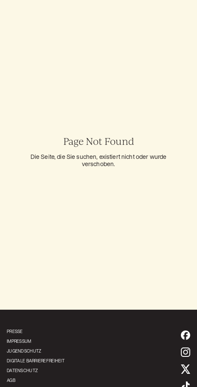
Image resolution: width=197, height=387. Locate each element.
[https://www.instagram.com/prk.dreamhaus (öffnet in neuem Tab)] (185, 352)
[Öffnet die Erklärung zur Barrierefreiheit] (36, 361)
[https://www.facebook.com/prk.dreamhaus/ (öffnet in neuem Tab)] (185, 335)
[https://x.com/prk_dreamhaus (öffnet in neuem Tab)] (185, 369)
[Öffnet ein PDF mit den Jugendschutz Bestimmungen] (36, 351)
